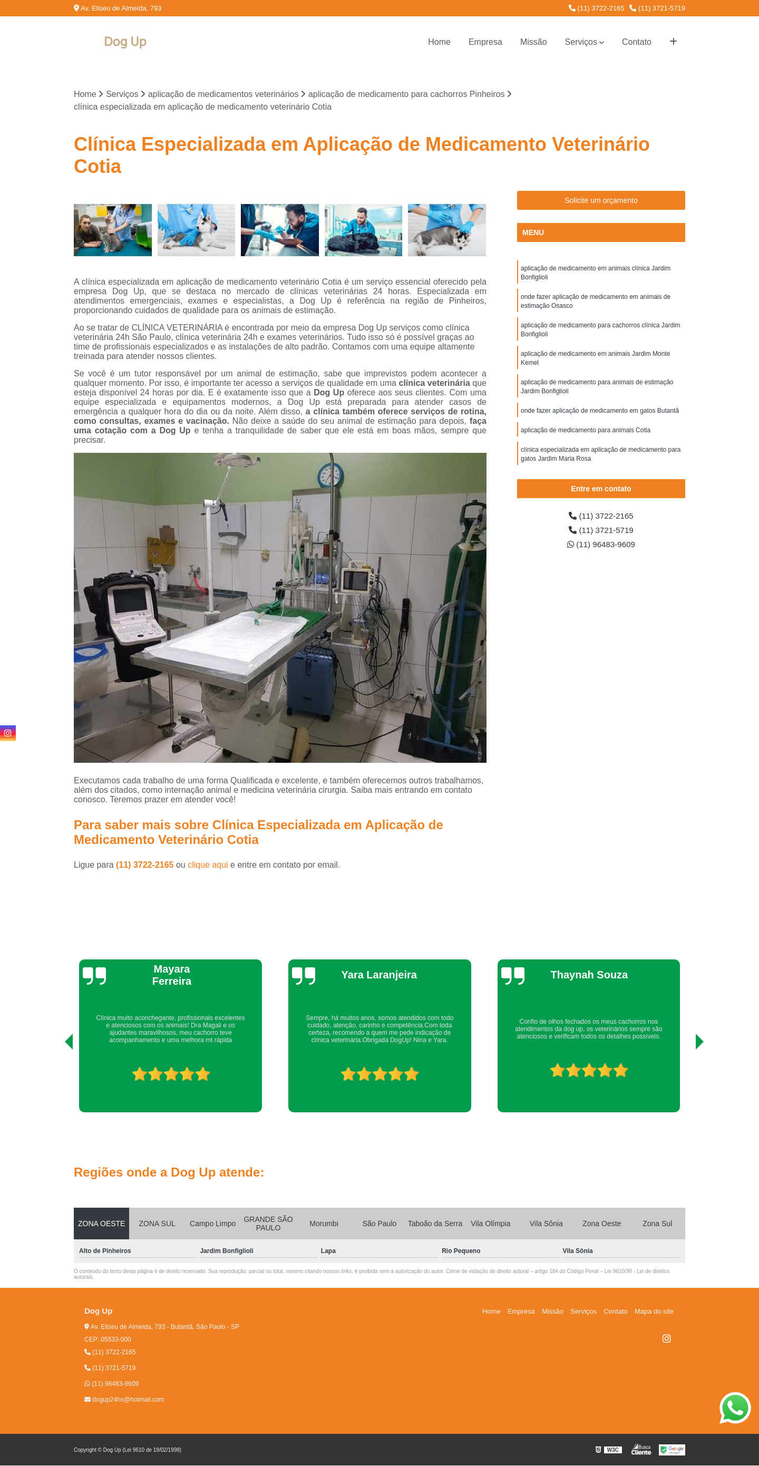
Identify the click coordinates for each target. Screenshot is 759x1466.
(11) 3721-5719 (657, 8)
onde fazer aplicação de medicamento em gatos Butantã (600, 416)
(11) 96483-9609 (601, 545)
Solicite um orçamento (601, 201)
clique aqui (208, 865)
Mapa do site (654, 1312)
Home (439, 41)
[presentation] (54, 1083)
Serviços (581, 41)
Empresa (485, 41)
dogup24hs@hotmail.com (124, 1400)
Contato (636, 41)
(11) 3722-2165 (597, 8)
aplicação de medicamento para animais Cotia (585, 436)
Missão (533, 41)
